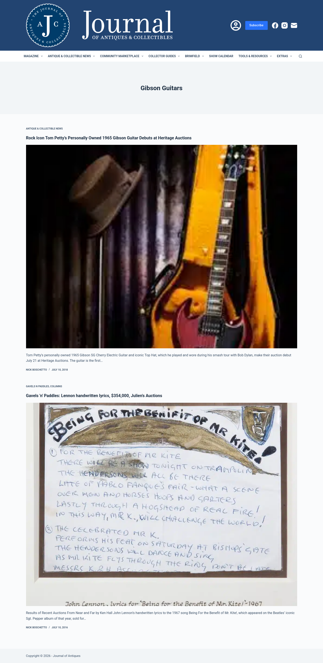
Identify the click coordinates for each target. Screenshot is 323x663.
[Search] (300, 56)
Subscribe (256, 25)
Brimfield (195, 56)
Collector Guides (165, 56)
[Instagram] (284, 25)
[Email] (294, 25)
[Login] (236, 25)
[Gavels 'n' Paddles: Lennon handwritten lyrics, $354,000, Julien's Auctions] (161, 504)
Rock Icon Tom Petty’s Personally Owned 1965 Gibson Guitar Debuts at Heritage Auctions (110, 137)
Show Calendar (221, 56)
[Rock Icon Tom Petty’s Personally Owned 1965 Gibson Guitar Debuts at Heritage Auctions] (161, 246)
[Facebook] (275, 25)
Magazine (34, 56)
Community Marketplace (122, 56)
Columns (56, 386)
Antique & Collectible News (72, 56)
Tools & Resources (256, 56)
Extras (285, 56)
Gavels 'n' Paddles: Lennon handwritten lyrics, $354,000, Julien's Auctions (95, 395)
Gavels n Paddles (37, 386)
